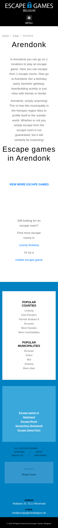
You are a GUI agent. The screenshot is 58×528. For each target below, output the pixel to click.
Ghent (29, 355)
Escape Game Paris (29, 430)
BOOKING (19, 452)
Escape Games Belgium (40, 523)
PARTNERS (40, 455)
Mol (29, 359)
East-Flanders (29, 315)
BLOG (39, 452)
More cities (29, 368)
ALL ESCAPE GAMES (26, 448)
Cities (16, 35)
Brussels (29, 351)
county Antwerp (29, 245)
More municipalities (29, 332)
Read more (29, 474)
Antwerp (29, 364)
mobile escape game (29, 259)
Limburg (29, 310)
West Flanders (29, 328)
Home (5, 35)
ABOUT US (17, 455)
